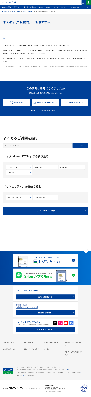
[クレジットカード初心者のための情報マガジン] (73, 347)
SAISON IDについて (77, 7)
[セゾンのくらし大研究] (73, 355)
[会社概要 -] (73, 325)
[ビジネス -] (73, 327)
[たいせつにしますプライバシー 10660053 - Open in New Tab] (84, 392)
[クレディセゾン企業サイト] (73, 322)
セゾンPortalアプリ (28, 12)
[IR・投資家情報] (73, 331)
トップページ (5, 12)
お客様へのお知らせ (30, 7)
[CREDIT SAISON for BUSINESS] (45, 267)
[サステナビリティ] (73, 329)
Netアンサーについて (45, 7)
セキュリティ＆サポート (61, 7)
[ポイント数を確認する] (12, 355)
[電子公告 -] (73, 334)
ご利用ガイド (17, 7)
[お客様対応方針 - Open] (76, 373)
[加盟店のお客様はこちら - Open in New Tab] (45, 283)
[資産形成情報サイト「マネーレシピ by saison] (73, 352)
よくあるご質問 (6, 7)
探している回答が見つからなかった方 (46, 111)
